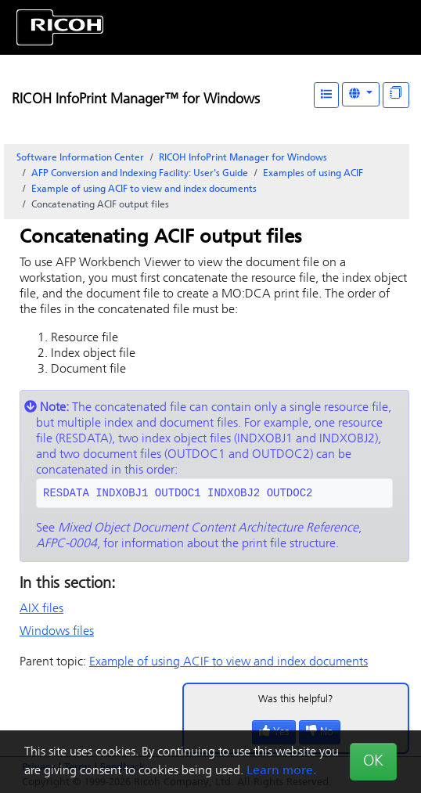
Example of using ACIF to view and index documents (144, 189)
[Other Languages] (361, 94)
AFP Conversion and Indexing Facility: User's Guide (139, 173)
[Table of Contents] (326, 95)
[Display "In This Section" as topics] (396, 95)
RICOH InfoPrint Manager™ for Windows (136, 99)
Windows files (57, 631)
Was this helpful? (295, 699)
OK (373, 762)
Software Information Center (80, 158)
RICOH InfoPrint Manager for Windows (243, 158)
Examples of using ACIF (313, 173)
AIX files (41, 609)
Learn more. (281, 771)
